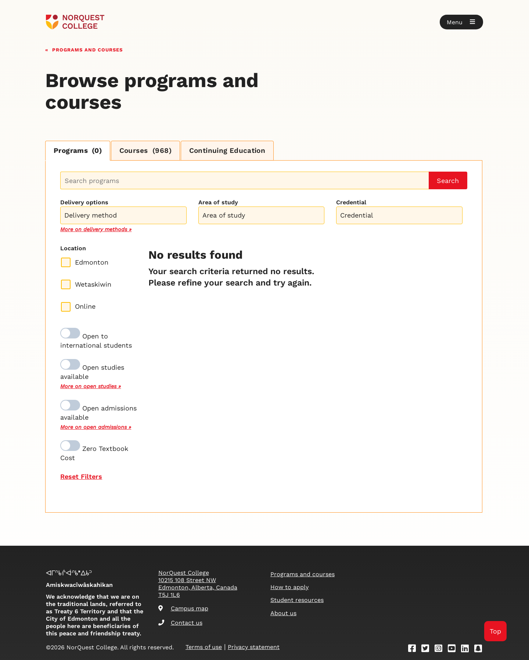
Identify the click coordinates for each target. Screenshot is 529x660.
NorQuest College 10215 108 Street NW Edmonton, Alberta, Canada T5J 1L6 (197, 583)
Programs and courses (87, 49)
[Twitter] (427, 649)
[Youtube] (454, 649)
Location (73, 248)
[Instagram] (441, 649)
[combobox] (123, 214)
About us (283, 613)
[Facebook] (414, 649)
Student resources (297, 599)
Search (448, 181)
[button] (461, 22)
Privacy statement (254, 646)
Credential (351, 203)
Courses (152, 150)
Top (495, 631)
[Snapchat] (480, 649)
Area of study (218, 203)
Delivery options (84, 203)
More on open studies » (90, 387)
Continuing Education (238, 150)
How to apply (289, 587)
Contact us (180, 622)
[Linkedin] (467, 649)
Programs (80, 150)
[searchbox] (125, 216)
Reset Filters (81, 477)
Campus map (183, 608)
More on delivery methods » (96, 230)
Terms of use (204, 646)
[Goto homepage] (75, 22)
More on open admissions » (95, 427)
